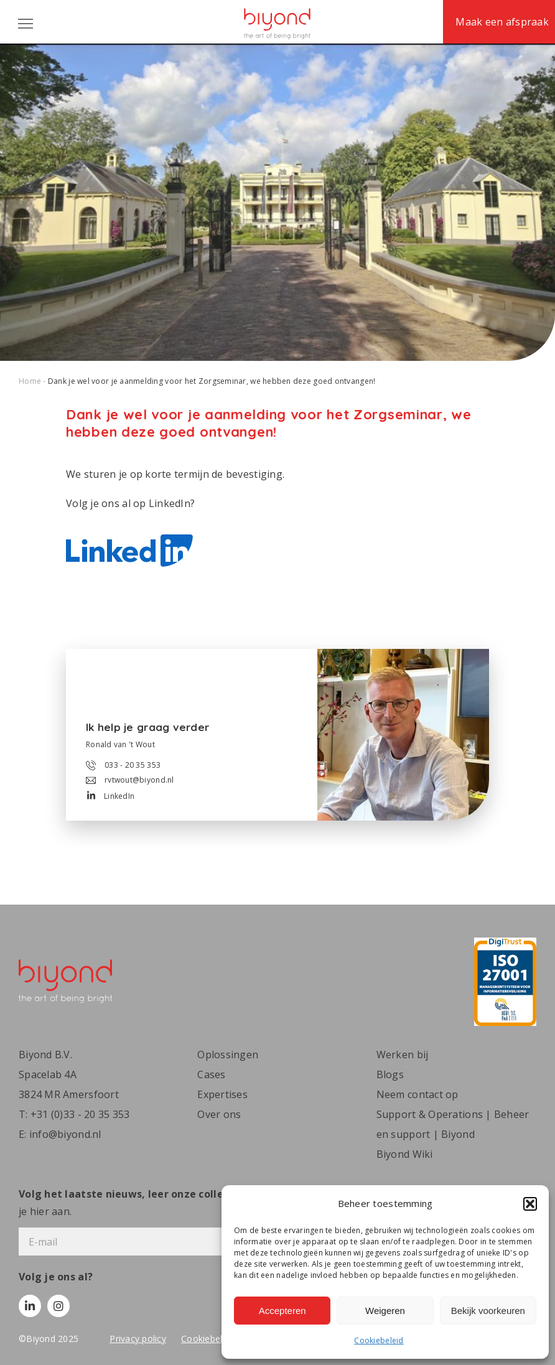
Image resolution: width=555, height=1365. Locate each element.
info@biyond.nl (65, 1134)
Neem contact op (417, 1094)
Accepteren (282, 1310)
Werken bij (402, 1054)
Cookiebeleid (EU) (218, 1338)
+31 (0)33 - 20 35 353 (80, 1114)
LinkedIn (110, 796)
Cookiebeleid (378, 1340)
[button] (530, 1204)
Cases (211, 1074)
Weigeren (385, 1310)
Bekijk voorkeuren (488, 1310)
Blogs (390, 1074)
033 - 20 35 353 (123, 765)
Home (30, 381)
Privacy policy (138, 1338)
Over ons (219, 1114)
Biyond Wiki (404, 1154)
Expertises (222, 1094)
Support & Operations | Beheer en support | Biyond (452, 1124)
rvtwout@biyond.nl (130, 780)
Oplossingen (227, 1054)
